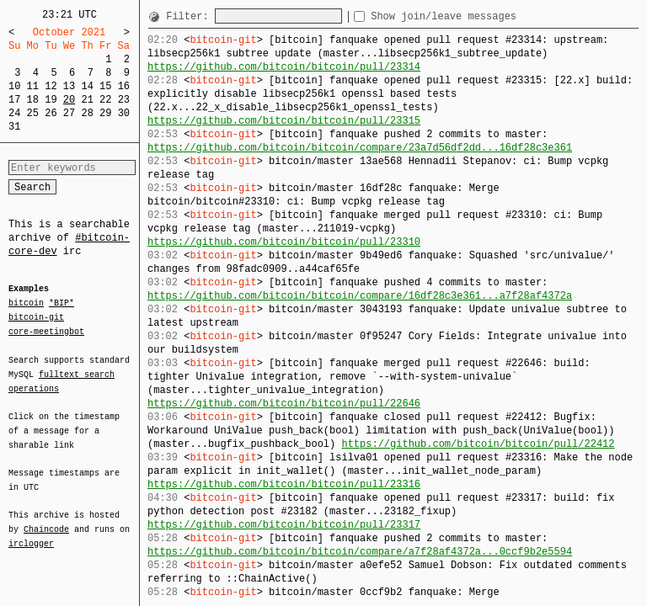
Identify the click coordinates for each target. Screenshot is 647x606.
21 (87, 100)
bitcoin (26, 304)
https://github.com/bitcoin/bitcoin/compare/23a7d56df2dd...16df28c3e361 (359, 148)
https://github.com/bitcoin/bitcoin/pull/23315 (283, 121)
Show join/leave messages (474, 16)
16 (124, 86)
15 (105, 86)
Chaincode (46, 519)
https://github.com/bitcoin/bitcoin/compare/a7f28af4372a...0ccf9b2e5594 (359, 552)
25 (33, 113)
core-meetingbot (46, 331)
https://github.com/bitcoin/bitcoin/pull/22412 (477, 444)
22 (105, 100)
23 (124, 100)
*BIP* (61, 304)
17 (14, 100)
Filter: (190, 16)
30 (124, 113)
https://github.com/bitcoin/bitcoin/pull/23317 (283, 525)
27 (69, 113)
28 (87, 113)
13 (69, 86)
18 (33, 100)
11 (33, 86)
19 (50, 100)
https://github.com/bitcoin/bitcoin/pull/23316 (283, 484)
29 (105, 113)
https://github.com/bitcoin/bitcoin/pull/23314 (283, 67)
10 (14, 86)
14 (87, 86)
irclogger (31, 533)
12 (50, 86)
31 (14, 127)
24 (14, 113)
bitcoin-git (36, 317)
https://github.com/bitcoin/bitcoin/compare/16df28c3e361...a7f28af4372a (359, 296)
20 (69, 100)
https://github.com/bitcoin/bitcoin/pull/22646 (283, 403)
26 (50, 113)
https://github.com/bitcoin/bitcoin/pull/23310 (283, 242)
